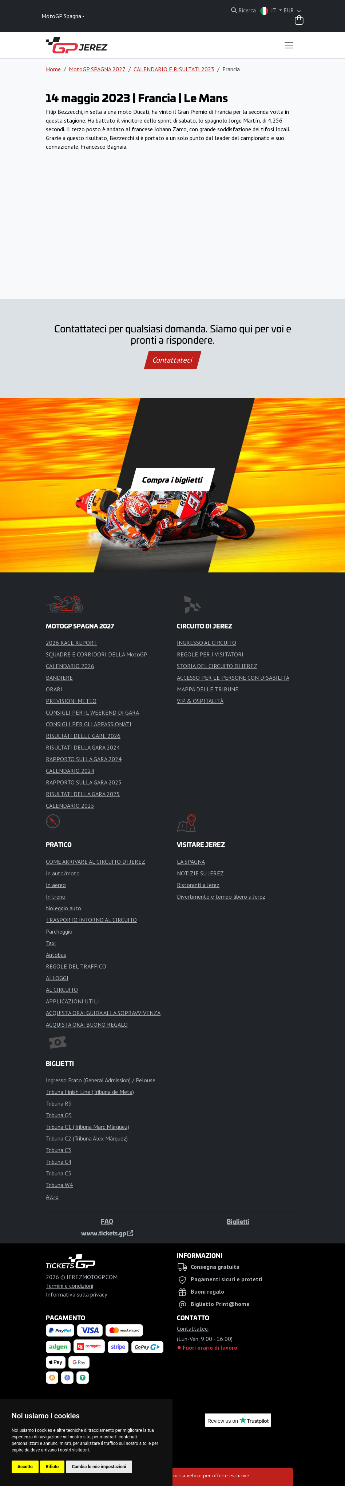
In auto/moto (63, 873)
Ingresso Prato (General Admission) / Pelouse (100, 1080)
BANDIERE (59, 677)
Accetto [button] (25, 1466)
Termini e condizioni (69, 1285)
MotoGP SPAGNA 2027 (97, 69)
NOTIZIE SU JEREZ (200, 873)
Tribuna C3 (58, 1150)
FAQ (107, 1221)
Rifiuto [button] (52, 1466)
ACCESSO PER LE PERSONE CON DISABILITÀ (233, 677)
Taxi (51, 943)
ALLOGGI (57, 978)
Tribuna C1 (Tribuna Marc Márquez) (87, 1126)
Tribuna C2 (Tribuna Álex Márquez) (87, 1138)
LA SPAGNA (191, 861)
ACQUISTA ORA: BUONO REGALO (87, 1024)
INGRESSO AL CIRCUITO (206, 642)
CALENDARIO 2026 (70, 666)
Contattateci (172, 360)
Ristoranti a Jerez (198, 884)
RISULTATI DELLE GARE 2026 (83, 735)
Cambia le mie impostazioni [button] (99, 1466)
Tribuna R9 (59, 1103)
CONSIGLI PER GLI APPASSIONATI (88, 724)
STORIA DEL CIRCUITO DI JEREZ (217, 666)
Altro (52, 1196)
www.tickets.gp (107, 1233)
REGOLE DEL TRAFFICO (76, 966)
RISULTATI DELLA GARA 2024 (83, 747)
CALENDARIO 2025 (70, 805)
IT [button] (269, 11)
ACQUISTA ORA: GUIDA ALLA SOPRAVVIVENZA (103, 1012)
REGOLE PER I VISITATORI (210, 654)
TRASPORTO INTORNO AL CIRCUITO (91, 919)
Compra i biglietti (173, 479)
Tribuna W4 (59, 1185)
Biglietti (238, 1221)
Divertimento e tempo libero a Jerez (221, 896)
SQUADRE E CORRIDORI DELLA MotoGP (96, 654)
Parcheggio (59, 931)
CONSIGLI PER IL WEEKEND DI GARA (92, 712)
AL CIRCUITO (62, 989)
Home (53, 69)
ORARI (54, 689)
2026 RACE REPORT (71, 642)
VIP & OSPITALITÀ (200, 700)
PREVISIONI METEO (71, 700)
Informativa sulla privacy (76, 1294)
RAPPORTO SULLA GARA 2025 (84, 782)
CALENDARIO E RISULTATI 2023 (174, 69)
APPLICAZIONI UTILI (72, 1001)
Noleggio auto (63, 908)
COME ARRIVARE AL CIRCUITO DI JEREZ (95, 861)
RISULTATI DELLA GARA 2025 (83, 794)
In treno (56, 896)
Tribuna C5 (58, 1173)
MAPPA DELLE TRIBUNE (207, 689)
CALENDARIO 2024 (70, 770)
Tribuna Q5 (59, 1115)
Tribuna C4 (58, 1161)
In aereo (56, 884)
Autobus (56, 954)
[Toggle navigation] (289, 45)
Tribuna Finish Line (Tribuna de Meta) (90, 1091)
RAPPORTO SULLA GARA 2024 (84, 759)
